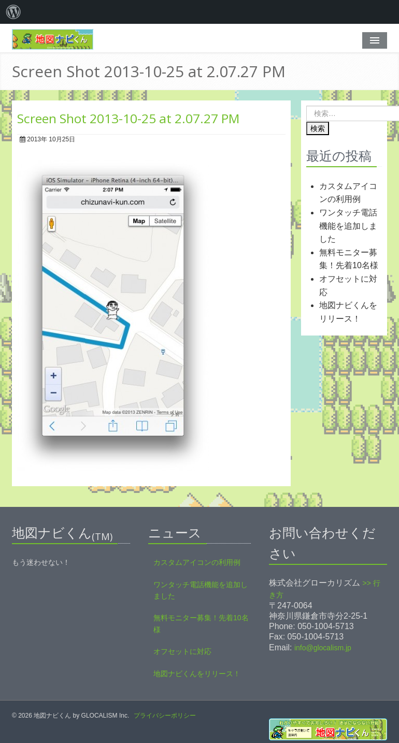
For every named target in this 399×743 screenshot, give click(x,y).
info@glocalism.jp (322, 648)
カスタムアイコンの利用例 (196, 562)
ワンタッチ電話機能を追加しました (348, 225)
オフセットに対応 (182, 651)
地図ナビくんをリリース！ (196, 673)
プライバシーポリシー (165, 715)
